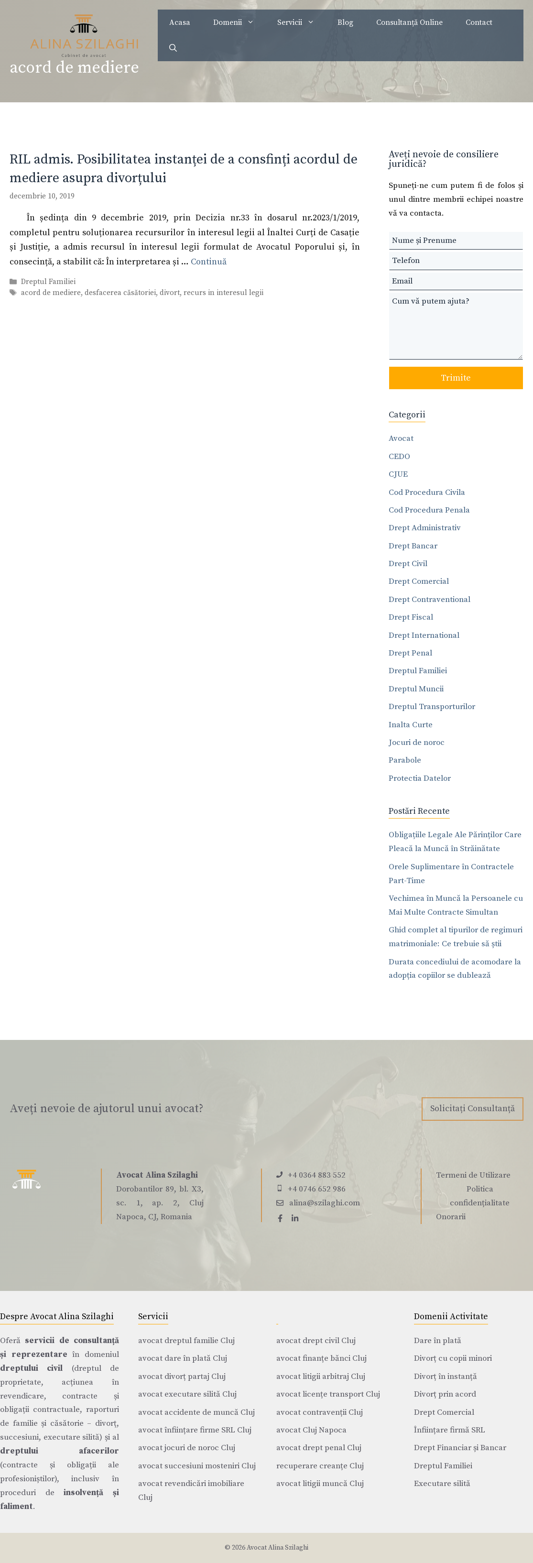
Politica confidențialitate (480, 1196)
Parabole (405, 760)
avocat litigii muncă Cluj (320, 1483)
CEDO (399, 456)
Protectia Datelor (420, 778)
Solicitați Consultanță (472, 1108)
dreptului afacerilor (59, 1451)
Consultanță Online (409, 22)
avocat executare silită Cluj (187, 1394)
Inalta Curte (411, 725)
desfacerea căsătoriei (120, 292)
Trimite (456, 377)
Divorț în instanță (445, 1376)
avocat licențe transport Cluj (328, 1394)
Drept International (424, 635)
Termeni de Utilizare (473, 1175)
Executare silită (442, 1483)
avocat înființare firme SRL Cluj (194, 1430)
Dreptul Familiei (48, 281)
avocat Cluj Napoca (311, 1430)
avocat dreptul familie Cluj (186, 1340)
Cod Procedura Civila (427, 492)
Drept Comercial (419, 581)
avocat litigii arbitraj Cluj (320, 1376)
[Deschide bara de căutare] (173, 48)
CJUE (398, 474)
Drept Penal (410, 653)
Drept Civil (408, 563)
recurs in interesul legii (223, 292)
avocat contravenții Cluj (319, 1412)
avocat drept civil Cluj (316, 1340)
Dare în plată (437, 1340)
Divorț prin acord (445, 1394)
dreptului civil (31, 1368)
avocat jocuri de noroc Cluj (186, 1448)
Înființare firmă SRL (449, 1430)
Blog (345, 22)
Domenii (239, 22)
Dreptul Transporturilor (432, 706)
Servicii (301, 22)
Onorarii (451, 1217)
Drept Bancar (413, 546)
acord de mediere (51, 292)
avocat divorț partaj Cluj (182, 1376)
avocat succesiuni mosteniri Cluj (197, 1466)
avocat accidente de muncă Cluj (196, 1412)
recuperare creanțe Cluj (320, 1466)
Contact (479, 22)
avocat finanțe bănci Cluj (321, 1358)
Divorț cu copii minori (453, 1358)
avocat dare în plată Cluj (182, 1358)
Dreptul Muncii (416, 689)
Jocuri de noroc (417, 742)
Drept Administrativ (425, 528)
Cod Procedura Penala (429, 510)
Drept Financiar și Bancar (460, 1448)
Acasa (179, 22)
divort (170, 292)
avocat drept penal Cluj (318, 1448)
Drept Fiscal (411, 617)
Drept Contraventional (429, 599)
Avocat (401, 438)
